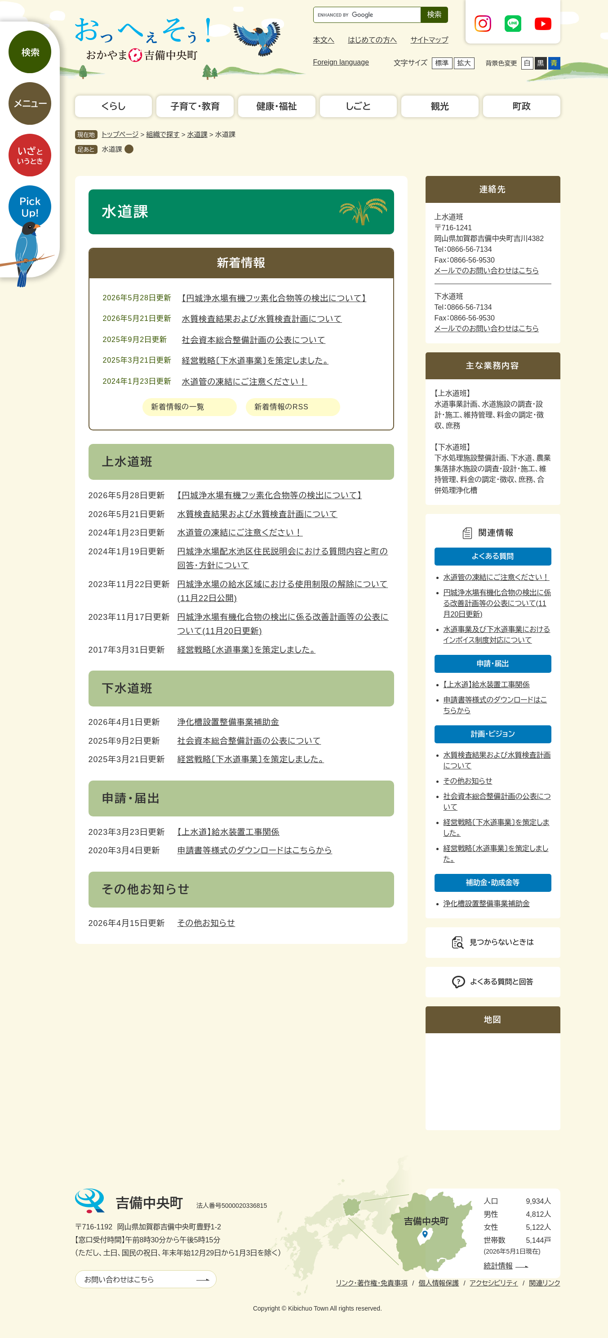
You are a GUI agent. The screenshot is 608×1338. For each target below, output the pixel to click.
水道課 (197, 134)
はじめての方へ (372, 40)
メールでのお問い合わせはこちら (487, 271)
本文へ (324, 40)
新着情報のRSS (282, 407)
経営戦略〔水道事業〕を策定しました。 (247, 649)
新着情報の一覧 (177, 407)
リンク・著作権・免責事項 (372, 1283)
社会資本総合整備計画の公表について (254, 340)
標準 (442, 63)
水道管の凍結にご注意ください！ (244, 381)
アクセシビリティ (494, 1283)
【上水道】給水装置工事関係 (229, 832)
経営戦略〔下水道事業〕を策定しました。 (255, 360)
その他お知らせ (206, 923)
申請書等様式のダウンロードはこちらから (255, 850)
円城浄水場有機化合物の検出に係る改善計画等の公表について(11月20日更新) (497, 603)
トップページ (120, 134)
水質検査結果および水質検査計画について (262, 319)
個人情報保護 (438, 1283)
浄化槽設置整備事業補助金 (229, 722)
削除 (128, 149)
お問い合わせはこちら (119, 1280)
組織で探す (163, 134)
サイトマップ (429, 40)
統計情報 (498, 1266)
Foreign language (341, 62)
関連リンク (544, 1283)
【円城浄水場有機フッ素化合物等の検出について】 (274, 298)
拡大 (464, 63)
